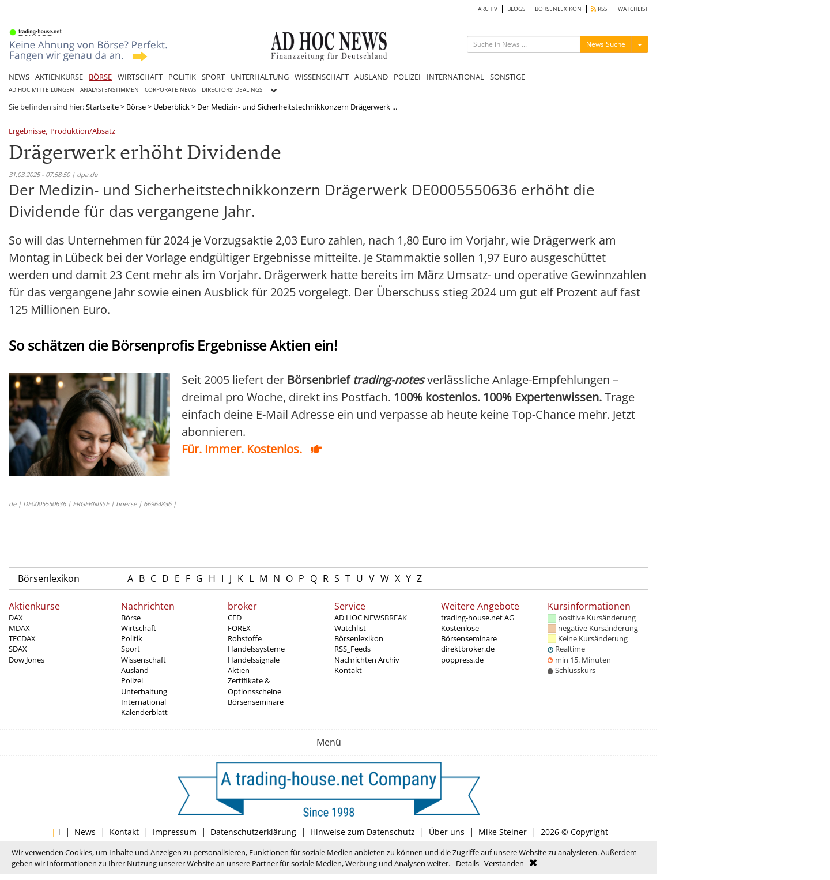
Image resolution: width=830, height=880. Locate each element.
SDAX (18, 649)
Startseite (102, 106)
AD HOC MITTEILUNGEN (41, 89)
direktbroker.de (468, 649)
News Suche (605, 44)
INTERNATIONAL (455, 77)
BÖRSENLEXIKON (558, 9)
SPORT (213, 77)
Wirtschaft (138, 628)
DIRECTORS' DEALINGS (232, 89)
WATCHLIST (633, 9)
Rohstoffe (245, 638)
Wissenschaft (143, 660)
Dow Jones (26, 660)
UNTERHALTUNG (260, 77)
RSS (599, 9)
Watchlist (350, 628)
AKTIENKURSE (59, 77)
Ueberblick (171, 106)
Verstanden (504, 863)
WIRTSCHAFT (140, 77)
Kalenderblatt (144, 712)
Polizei (132, 680)
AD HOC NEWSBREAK (370, 617)
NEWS (19, 77)
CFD (235, 617)
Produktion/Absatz (82, 131)
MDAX (19, 628)
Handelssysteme (256, 649)
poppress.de (462, 660)
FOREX (239, 628)
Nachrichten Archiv (366, 660)
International (143, 702)
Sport (130, 649)
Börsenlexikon (49, 578)
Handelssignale (254, 660)
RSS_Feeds (352, 649)
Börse (136, 106)
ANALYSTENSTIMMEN (109, 89)
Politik (131, 638)
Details (467, 863)
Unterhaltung (144, 691)
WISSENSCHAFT (322, 77)
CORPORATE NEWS (170, 89)
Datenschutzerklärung (253, 831)
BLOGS (516, 9)
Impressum (175, 831)
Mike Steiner (502, 831)
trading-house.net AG (477, 617)
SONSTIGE (507, 77)
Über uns (447, 831)
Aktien (239, 670)
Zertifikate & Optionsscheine (254, 685)
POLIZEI (407, 77)
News (85, 831)
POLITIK (182, 77)
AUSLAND (371, 77)
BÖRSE (100, 77)
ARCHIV (487, 9)
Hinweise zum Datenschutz (362, 831)
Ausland (135, 670)
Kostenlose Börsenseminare (469, 633)
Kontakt (348, 670)
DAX (16, 617)
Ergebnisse (27, 131)
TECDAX (22, 638)
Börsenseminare (256, 702)
